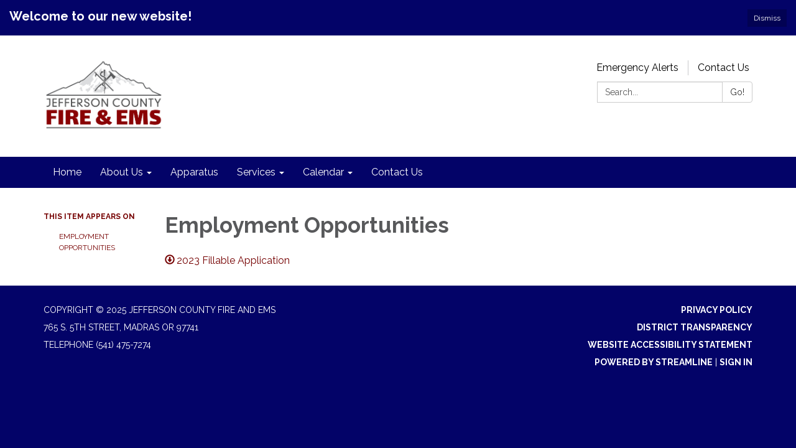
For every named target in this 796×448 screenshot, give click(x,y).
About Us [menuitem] (121, 172)
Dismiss (767, 18)
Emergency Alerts (637, 67)
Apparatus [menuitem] (194, 172)
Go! (737, 92)
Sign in (736, 362)
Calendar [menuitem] (323, 172)
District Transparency (694, 327)
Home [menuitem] (67, 172)
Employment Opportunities (88, 242)
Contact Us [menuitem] (397, 172)
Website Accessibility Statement (670, 345)
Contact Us (723, 67)
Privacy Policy (716, 310)
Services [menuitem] (256, 172)
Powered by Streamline (654, 362)
